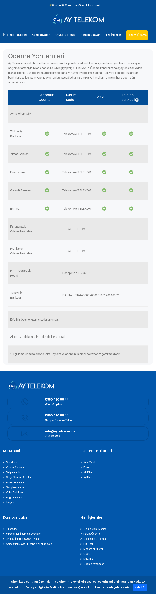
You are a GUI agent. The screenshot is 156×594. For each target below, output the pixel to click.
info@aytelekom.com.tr (87, 5)
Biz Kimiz (11, 462)
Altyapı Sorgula (65, 34)
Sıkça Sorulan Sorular (18, 477)
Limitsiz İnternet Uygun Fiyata (22, 538)
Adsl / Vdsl (89, 462)
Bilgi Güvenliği (14, 497)
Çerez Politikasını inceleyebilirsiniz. (104, 587)
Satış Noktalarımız (16, 487)
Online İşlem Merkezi (95, 529)
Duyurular (88, 559)
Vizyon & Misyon (15, 467)
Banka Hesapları (15, 482)
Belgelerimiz (13, 472)
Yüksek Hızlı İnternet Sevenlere (23, 533)
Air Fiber (88, 472)
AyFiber (87, 477)
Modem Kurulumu (93, 549)
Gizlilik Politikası (61, 587)
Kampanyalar (41, 34)
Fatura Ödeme (91, 533)
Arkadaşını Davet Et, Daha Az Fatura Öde (29, 544)
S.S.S (86, 554)
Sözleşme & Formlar (95, 538)
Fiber (86, 467)
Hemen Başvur (90, 34)
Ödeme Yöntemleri (93, 564)
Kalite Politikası (14, 492)
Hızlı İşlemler (113, 34)
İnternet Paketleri (15, 34)
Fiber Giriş (11, 529)
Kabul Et (140, 587)
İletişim (10, 502)
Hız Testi (88, 544)
